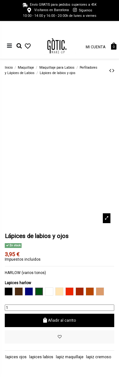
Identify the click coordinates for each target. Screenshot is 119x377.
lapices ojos (16, 357)
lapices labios (41, 357)
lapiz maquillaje (69, 357)
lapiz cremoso (98, 357)
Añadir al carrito (59, 320)
